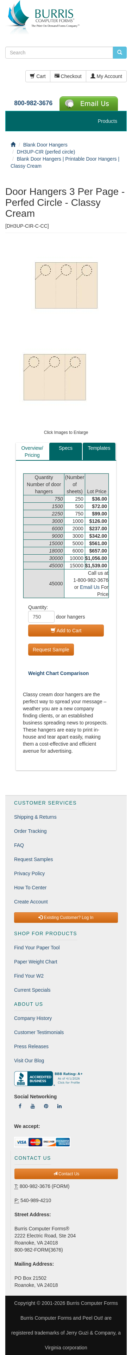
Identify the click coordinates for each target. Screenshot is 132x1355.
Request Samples (33, 859)
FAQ (19, 845)
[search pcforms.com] (120, 53)
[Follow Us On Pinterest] (46, 1106)
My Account (106, 76)
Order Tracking (30, 831)
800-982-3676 (33, 103)
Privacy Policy (29, 873)
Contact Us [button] (66, 1173)
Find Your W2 (29, 976)
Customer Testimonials (39, 1032)
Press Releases (31, 1046)
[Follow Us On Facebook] (20, 1106)
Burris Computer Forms (92, 1303)
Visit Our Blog (29, 1060)
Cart (37, 76)
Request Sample (51, 649)
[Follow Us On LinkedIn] (59, 1106)
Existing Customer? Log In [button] (65, 917)
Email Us (90, 587)
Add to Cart (66, 630)
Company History (33, 1018)
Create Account (31, 902)
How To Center (30, 887)
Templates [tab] (99, 448)
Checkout (68, 76)
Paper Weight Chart (35, 962)
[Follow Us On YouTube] (32, 1106)
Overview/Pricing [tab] (32, 451)
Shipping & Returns (35, 817)
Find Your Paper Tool (37, 947)
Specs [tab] (66, 448)
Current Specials (32, 990)
